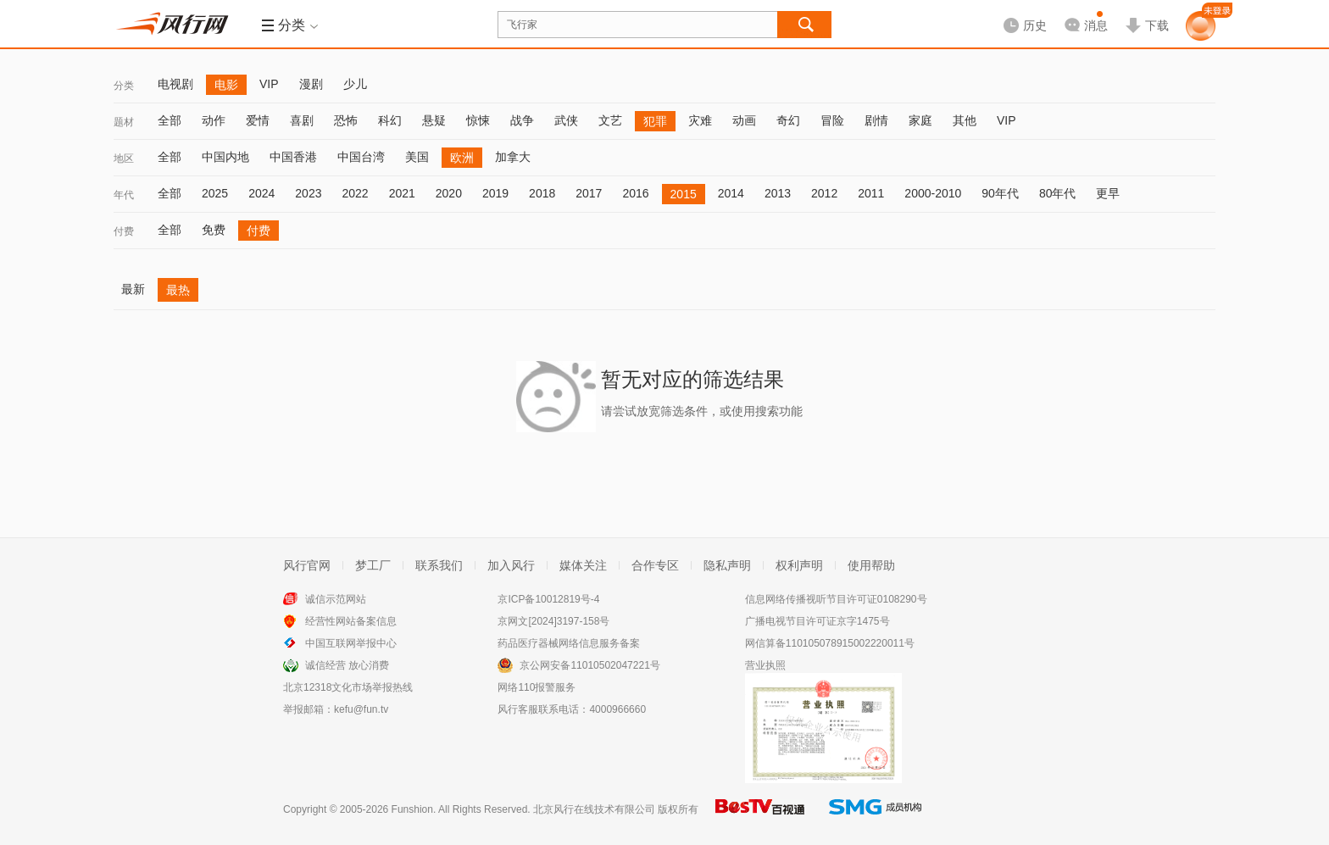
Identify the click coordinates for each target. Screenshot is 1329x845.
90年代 (1000, 193)
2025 (215, 193)
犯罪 (655, 121)
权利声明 (799, 565)
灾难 (700, 120)
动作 (213, 120)
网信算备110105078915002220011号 (830, 643)
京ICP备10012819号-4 (548, 599)
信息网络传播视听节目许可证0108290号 (836, 599)
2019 (495, 193)
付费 (124, 231)
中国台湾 (361, 157)
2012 (824, 193)
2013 (778, 193)
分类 (124, 86)
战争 (522, 120)
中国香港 (293, 157)
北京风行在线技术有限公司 (594, 809)
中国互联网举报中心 (351, 643)
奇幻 (788, 120)
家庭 (920, 120)
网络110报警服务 (537, 687)
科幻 (390, 120)
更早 (1108, 193)
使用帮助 (871, 565)
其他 (964, 120)
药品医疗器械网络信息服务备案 (569, 643)
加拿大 (513, 157)
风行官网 (307, 565)
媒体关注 (583, 565)
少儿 (355, 84)
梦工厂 (373, 565)
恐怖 (346, 120)
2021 (402, 193)
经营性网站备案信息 (351, 621)
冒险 (832, 120)
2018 (542, 193)
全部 (169, 120)
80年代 (1057, 193)
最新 (133, 289)
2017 (589, 193)
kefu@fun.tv (361, 709)
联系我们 (439, 565)
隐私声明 (727, 565)
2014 (731, 193)
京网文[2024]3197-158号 (553, 621)
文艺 (610, 120)
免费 (213, 229)
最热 (178, 290)
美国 (417, 157)
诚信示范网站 (335, 599)
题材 (124, 122)
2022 (355, 193)
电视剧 (175, 84)
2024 (261, 193)
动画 (744, 120)
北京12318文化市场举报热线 (348, 687)
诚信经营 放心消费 (347, 665)
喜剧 (302, 120)
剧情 (876, 120)
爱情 (258, 120)
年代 (124, 195)
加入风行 (511, 565)
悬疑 (434, 120)
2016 (635, 193)
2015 (683, 194)
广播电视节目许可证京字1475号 (817, 621)
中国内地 (225, 157)
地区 (124, 158)
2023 (308, 193)
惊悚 (478, 120)
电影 (226, 85)
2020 (449, 193)
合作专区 (655, 565)
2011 (871, 193)
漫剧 (311, 84)
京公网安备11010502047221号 (589, 665)
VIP (269, 84)
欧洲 (462, 157)
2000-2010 (932, 193)
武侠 (566, 120)
